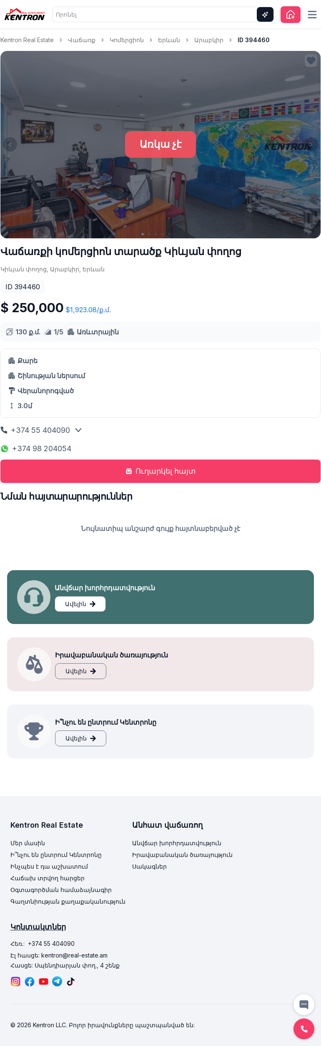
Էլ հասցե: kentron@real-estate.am (59, 955)
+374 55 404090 (35, 430)
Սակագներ (149, 866)
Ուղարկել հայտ (160, 471)
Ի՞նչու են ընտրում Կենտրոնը (56, 854)
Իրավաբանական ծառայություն (182, 854)
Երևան (169, 39)
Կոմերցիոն (127, 39)
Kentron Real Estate (27, 39)
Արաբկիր (208, 39)
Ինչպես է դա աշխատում (49, 866)
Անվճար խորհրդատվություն (176, 842)
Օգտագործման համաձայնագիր (61, 889)
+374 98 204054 (35, 448)
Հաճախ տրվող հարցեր (47, 878)
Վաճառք (81, 39)
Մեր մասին (27, 842)
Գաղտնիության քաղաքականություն (67, 901)
